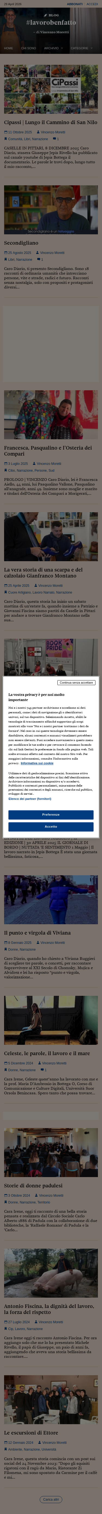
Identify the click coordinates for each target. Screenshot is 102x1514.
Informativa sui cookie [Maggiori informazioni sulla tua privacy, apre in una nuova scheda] (37, 763)
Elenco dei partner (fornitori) (29, 798)
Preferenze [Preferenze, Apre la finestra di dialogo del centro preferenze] (51, 814)
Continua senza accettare (76, 682)
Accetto (51, 826)
